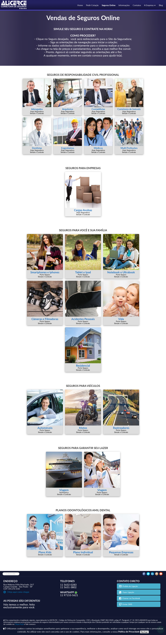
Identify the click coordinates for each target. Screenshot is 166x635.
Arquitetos (67, 109)
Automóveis (44, 427)
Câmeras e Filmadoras (44, 319)
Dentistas (37, 148)
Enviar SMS (125, 604)
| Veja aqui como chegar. (16, 592)
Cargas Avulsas (83, 210)
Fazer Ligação (126, 592)
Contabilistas (98, 109)
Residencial (83, 365)
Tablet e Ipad (83, 272)
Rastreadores (121, 427)
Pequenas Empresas (121, 552)
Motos (83, 427)
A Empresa (150, 5)
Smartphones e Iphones (44, 272)
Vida (121, 319)
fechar (144, 632)
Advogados (37, 109)
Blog (161, 5)
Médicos (98, 148)
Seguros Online (108, 5)
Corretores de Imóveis (129, 109)
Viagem (64, 490)
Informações (124, 5)
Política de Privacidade (129, 631)
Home (80, 5)
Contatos (137, 5)
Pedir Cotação (92, 5)
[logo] (14, 5)
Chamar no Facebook (129, 598)
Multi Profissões (129, 148)
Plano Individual (83, 552)
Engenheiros (67, 148)
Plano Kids (44, 552)
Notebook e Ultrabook (121, 272)
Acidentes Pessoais (83, 319)
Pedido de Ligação (128, 586)
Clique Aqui (19, 624)
